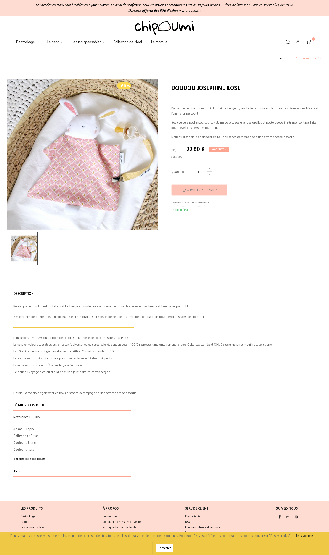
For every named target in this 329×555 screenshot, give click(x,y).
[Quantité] (198, 171)
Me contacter (193, 516)
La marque (110, 516)
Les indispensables (33, 527)
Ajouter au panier (199, 190)
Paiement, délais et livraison (203, 527)
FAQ (187, 521)
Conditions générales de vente (122, 521)
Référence (21, 417)
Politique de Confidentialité (119, 527)
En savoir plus (304, 535)
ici (291, 5)
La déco (25, 521)
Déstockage (28, 516)
